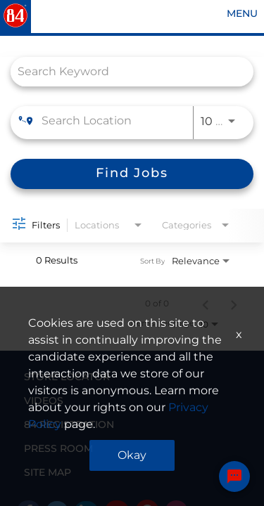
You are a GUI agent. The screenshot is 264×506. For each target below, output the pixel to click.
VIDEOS (43, 400)
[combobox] (125, 71)
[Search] (132, 174)
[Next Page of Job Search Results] (234, 304)
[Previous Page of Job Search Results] (205, 304)
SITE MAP (47, 472)
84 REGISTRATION (69, 424)
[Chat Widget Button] (234, 476)
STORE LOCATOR (67, 376)
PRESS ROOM (58, 448)
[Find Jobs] (132, 174)
